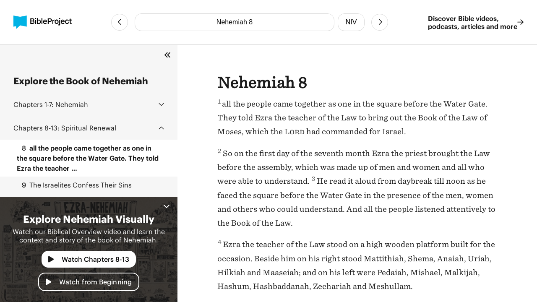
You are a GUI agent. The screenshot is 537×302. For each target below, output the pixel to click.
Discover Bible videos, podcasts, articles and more (476, 22)
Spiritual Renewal (64, 128)
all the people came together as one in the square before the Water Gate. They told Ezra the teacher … (88, 157)
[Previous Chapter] (119, 22)
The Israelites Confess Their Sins (74, 185)
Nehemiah (50, 104)
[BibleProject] (42, 22)
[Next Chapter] (379, 22)
